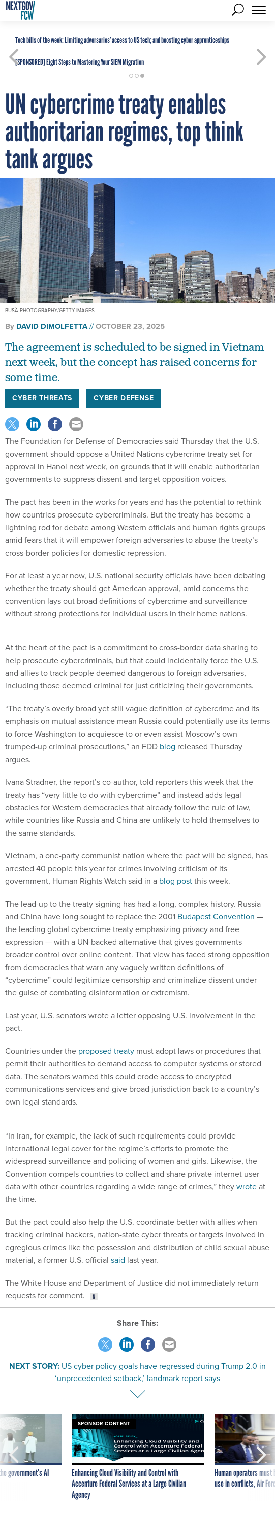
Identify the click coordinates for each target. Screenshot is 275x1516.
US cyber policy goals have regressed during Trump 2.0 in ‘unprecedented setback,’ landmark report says (160, 1372)
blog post (175, 881)
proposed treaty (106, 1051)
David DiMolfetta (51, 326)
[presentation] (13, 1457)
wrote (246, 1186)
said (118, 1260)
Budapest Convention (216, 916)
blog (167, 746)
